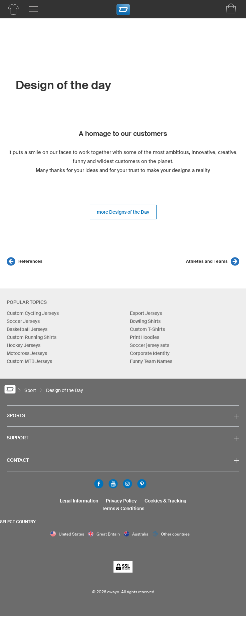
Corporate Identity (150, 353)
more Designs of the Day (123, 212)
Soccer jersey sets (149, 345)
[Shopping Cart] (231, 8)
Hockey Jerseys (23, 345)
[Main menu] (33, 9)
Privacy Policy (121, 500)
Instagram (127, 483)
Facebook (98, 483)
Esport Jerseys (146, 313)
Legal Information (79, 500)
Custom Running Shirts (31, 337)
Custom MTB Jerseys (29, 361)
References (30, 261)
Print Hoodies (144, 337)
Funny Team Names (151, 361)
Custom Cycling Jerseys (33, 313)
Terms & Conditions (123, 508)
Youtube (113, 483)
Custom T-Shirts (147, 329)
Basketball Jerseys (27, 329)
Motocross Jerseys (27, 353)
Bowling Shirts (145, 321)
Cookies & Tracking (165, 500)
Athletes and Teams (207, 261)
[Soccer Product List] (13, 9)
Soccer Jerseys (23, 321)
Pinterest (142, 483)
